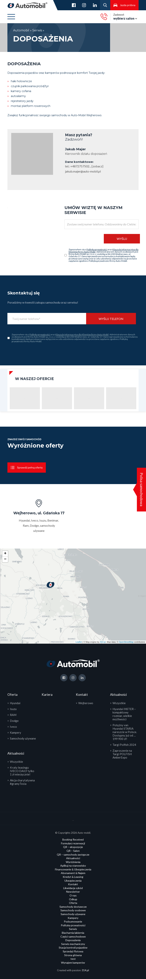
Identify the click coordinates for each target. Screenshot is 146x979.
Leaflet (78, 642)
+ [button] (5, 554)
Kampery (15, 732)
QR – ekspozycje (73, 847)
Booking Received (73, 839)
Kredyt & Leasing (73, 876)
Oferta (73, 902)
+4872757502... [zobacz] (86, 166)
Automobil (21, 30)
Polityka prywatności (73, 925)
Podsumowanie (73, 921)
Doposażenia (73, 940)
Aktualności (73, 858)
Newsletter (73, 891)
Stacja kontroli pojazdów (73, 947)
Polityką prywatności (96, 249)
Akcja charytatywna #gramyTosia (22, 782)
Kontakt (73, 884)
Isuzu (13, 709)
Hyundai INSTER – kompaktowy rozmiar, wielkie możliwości (124, 714)
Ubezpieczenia (73, 880)
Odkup (73, 899)
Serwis (37, 30)
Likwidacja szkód (73, 888)
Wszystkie (16, 761)
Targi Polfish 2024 (124, 744)
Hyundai (15, 703)
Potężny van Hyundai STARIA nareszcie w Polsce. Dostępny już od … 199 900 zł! (125, 731)
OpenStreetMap (126, 642)
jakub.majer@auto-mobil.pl (83, 171)
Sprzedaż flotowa (73, 951)
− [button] (5, 559)
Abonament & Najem (73, 873)
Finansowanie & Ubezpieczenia (73, 869)
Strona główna (73, 955)
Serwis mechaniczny (73, 944)
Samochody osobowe (73, 910)
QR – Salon (73, 850)
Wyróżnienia (73, 862)
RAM (13, 715)
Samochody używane (23, 738)
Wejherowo (85, 703)
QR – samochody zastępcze (73, 854)
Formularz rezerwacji (73, 843)
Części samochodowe (73, 936)
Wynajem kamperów (73, 962)
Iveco (13, 726)
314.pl (103, 642)
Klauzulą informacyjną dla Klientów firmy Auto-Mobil (82, 334)
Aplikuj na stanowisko (73, 865)
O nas (73, 895)
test (73, 958)
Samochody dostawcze (73, 906)
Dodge (14, 720)
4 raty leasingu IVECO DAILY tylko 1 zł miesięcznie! (22, 771)
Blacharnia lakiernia (73, 932)
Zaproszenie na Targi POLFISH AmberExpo (122, 754)
